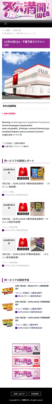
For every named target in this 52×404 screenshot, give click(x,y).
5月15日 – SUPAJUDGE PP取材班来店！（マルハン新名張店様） (25, 255)
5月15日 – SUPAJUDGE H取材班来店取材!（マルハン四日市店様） (25, 220)
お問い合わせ (19, 393)
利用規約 (35, 393)
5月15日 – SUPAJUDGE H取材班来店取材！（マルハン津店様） (26, 185)
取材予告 (17, 30)
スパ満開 (6, 30)
